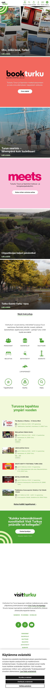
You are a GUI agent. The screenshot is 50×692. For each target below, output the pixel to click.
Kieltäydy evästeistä (25, 682)
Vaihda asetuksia (25, 686)
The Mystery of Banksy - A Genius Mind (27, 421)
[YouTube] (31, 625)
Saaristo (42, 354)
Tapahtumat (8, 384)
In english (33, 615)
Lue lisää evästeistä (28, 671)
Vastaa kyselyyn (25, 531)
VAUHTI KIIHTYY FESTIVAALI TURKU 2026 (28, 464)
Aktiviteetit (25, 354)
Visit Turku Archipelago (36, 605)
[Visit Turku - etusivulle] (4, 3)
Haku (41, 384)
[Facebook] (18, 625)
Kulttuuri (42, 341)
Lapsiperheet (25, 367)
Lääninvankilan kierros (22, 448)
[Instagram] (25, 625)
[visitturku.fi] (25, 596)
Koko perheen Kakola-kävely (24, 432)
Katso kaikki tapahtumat (24, 504)
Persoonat (8, 341)
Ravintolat (25, 341)
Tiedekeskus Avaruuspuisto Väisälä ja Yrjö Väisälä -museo (30, 491)
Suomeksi (17, 615)
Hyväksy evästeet (25, 677)
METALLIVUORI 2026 (22, 477)
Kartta (25, 384)
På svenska (25, 615)
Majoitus (8, 354)
